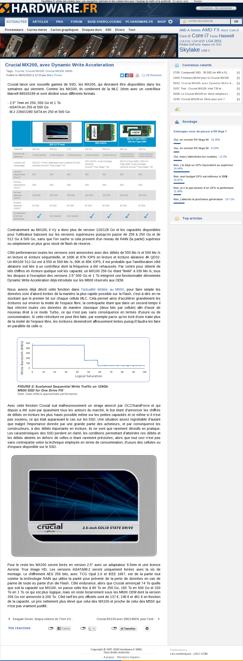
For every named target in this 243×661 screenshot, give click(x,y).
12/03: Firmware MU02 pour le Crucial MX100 (201, 77)
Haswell (226, 35)
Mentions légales (128, 657)
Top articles (192, 218)
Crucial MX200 (54, 71)
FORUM (76, 22)
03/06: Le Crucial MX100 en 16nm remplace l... (201, 93)
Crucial (19, 71)
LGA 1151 (185, 41)
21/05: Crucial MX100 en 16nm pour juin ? (199, 99)
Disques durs (92, 30)
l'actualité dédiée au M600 (102, 289)
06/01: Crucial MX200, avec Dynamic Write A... (203, 83)
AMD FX (211, 29)
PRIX (59, 22)
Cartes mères (37, 30)
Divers (120, 30)
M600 (68, 71)
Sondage (189, 121)
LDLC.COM (200, 653)
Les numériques (180, 653)
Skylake (189, 49)
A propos (109, 657)
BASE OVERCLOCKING (105, 22)
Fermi (214, 36)
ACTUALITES (16, 22)
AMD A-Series (190, 30)
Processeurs (14, 30)
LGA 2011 (214, 41)
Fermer (198, 1)
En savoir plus (180, 1)
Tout (131, 30)
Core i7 (200, 35)
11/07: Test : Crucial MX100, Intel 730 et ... (198, 88)
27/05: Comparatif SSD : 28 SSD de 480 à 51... (201, 72)
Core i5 (185, 36)
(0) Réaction (152, 75)
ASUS (224, 30)
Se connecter (223, 8)
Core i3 (234, 30)
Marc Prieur (54, 75)
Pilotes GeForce (190, 44)
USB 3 (205, 50)
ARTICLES (40, 22)
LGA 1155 (198, 41)
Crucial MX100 (34, 71)
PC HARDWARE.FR (139, 22)
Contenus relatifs (197, 65)
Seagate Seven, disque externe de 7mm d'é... (40, 619)
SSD (108, 30)
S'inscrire (207, 8)
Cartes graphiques (64, 30)
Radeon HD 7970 (211, 44)
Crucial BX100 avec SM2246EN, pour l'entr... (128, 619)
